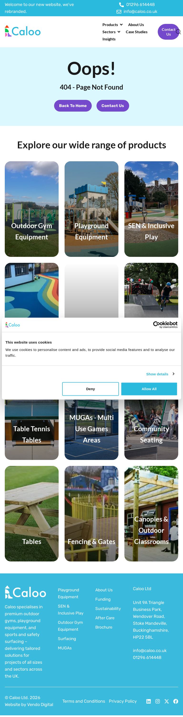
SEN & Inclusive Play (67, 614)
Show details (157, 374)
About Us (104, 591)
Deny (90, 389)
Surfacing (67, 654)
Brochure (104, 628)
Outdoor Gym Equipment (69, 637)
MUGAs (65, 663)
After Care (105, 619)
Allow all (149, 389)
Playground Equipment (69, 595)
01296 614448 (147, 659)
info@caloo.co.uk (150, 652)
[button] (113, 24)
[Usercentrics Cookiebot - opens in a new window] (157, 324)
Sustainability (108, 610)
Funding (103, 601)
